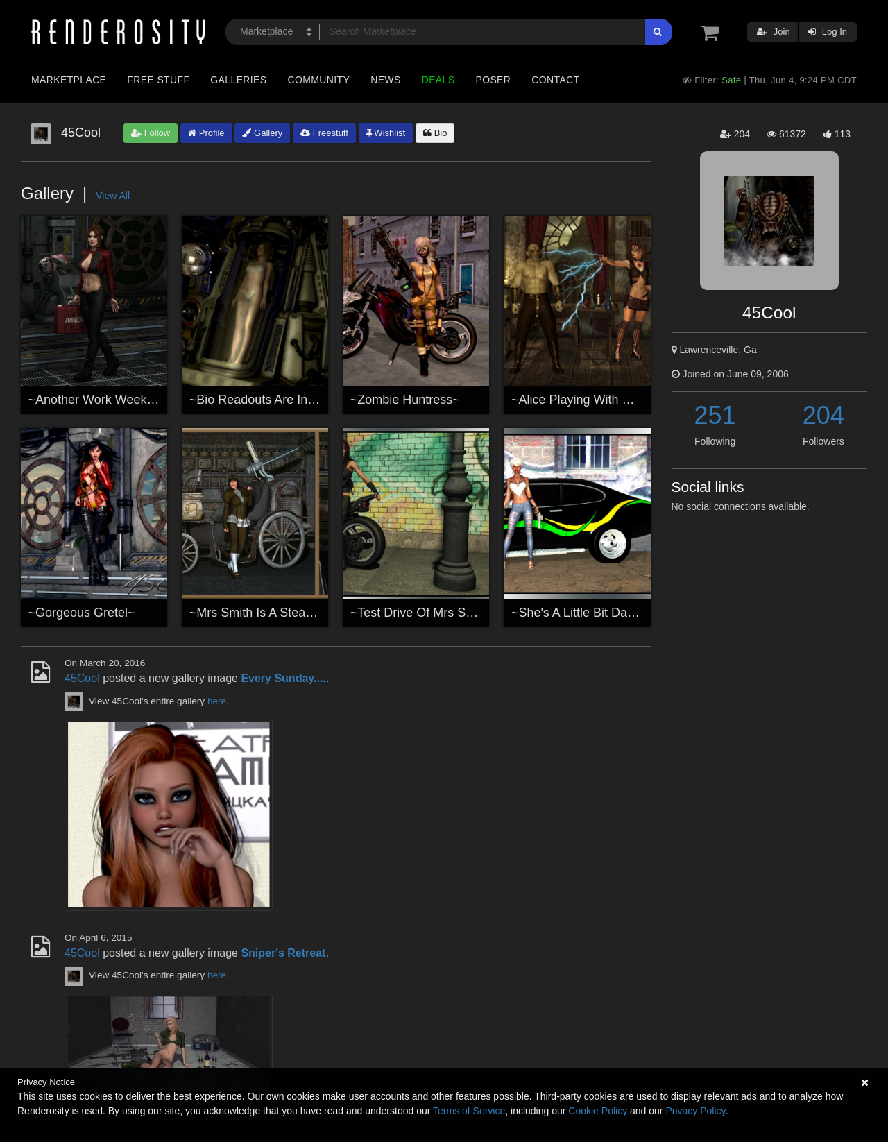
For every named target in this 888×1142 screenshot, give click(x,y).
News (385, 79)
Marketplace (68, 79)
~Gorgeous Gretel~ (81, 613)
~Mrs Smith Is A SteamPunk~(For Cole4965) (312, 613)
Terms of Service (469, 1110)
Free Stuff (158, 79)
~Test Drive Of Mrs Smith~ (423, 613)
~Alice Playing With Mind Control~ (605, 400)
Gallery (262, 133)
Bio (435, 133)
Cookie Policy (597, 1110)
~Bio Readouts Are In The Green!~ (285, 400)
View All (113, 195)
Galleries (238, 79)
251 (715, 415)
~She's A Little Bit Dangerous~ (595, 613)
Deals (438, 79)
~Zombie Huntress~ (405, 400)
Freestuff (324, 133)
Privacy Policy (695, 1110)
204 (823, 415)
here (216, 701)
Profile (206, 133)
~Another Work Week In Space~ (117, 400)
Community (319, 79)
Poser (493, 79)
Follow (150, 133)
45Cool (82, 678)
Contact (555, 79)
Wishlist (385, 133)
